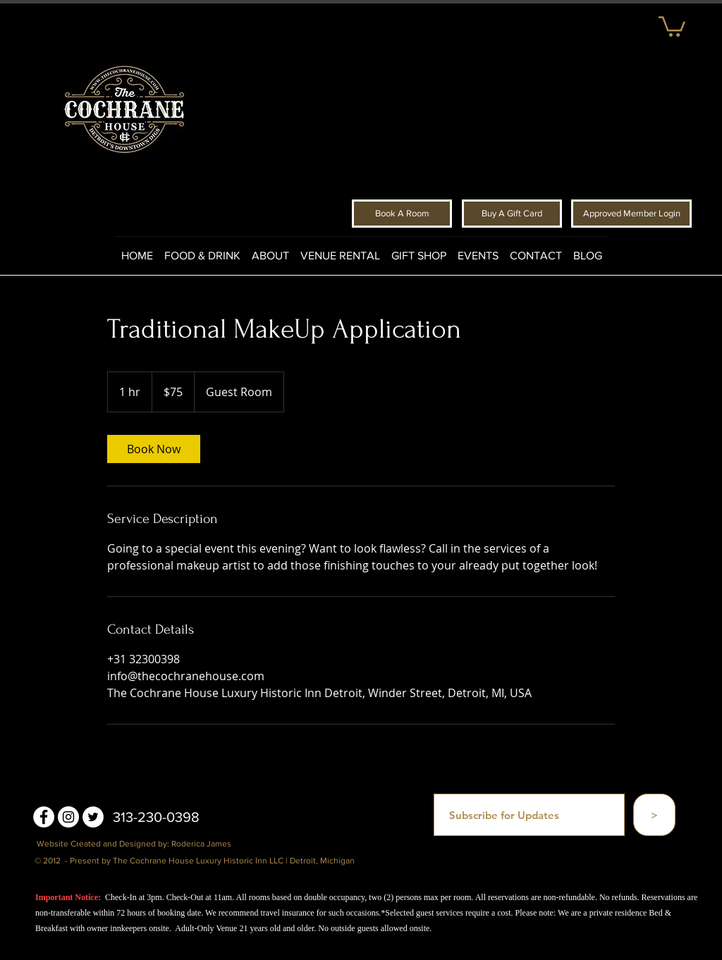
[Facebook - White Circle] (43, 816)
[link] (153, 449)
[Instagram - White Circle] (68, 816)
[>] (654, 815)
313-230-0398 (156, 817)
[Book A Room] (402, 213)
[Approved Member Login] (631, 213)
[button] (672, 25)
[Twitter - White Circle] (93, 816)
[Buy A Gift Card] (512, 213)
